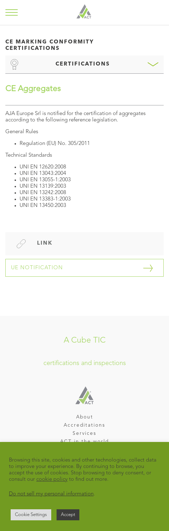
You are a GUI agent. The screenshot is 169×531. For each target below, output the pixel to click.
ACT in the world (84, 441)
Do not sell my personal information (51, 494)
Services (84, 433)
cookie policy (52, 479)
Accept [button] (68, 514)
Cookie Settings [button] (31, 514)
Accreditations (84, 425)
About (84, 417)
